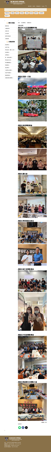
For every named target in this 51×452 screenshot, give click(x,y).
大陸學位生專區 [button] (8, 70)
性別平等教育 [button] (8, 72)
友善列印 (20, 423)
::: (5, 1)
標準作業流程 (8, 36)
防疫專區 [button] (7, 44)
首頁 (19, 22)
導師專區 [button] (7, 65)
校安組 (31, 12)
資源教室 (41, 12)
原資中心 (7, 15)
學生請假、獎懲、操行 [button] (10, 49)
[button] (46, 6)
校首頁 (34, 6)
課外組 (17, 12)
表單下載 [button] (7, 47)
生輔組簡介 (7, 28)
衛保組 (21, 12)
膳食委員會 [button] (8, 75)
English (43, 6)
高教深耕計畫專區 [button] (9, 77)
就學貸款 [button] (7, 54)
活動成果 (7, 38)
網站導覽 (29, 6)
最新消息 (7, 25)
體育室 (36, 12)
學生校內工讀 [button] (8, 60)
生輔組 (12, 12)
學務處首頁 (38, 6)
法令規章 (7, 33)
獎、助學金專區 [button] (8, 57)
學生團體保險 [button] (8, 62)
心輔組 (26, 12)
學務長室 (7, 12)
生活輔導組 (23, 22)
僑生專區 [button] (7, 67)
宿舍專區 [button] (7, 52)
